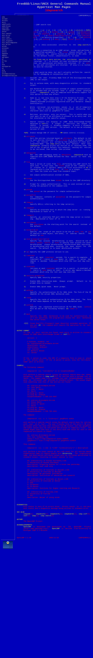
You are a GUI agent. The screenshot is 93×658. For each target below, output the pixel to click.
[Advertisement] (53, 651)
